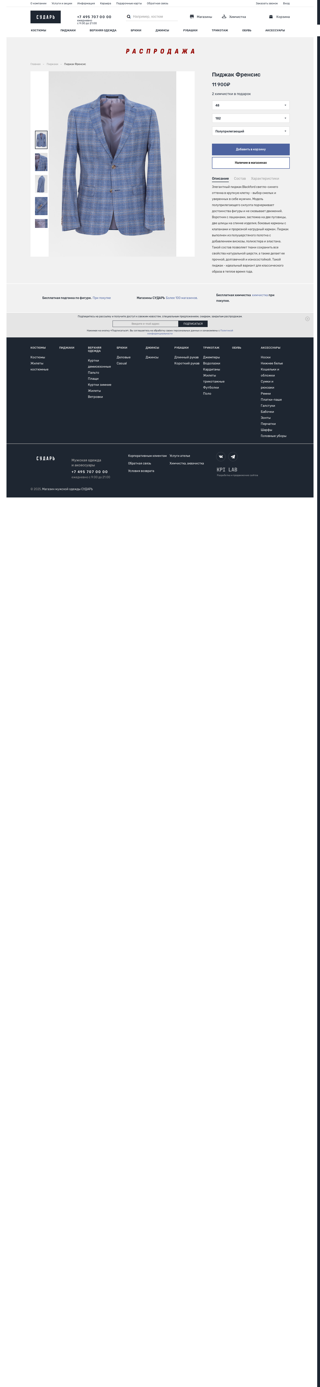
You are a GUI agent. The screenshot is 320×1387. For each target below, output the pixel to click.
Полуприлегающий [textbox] (229, 131)
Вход (286, 3)
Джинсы (162, 30)
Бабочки (267, 412)
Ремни (266, 394)
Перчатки (268, 424)
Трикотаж (220, 30)
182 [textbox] (218, 118)
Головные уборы (274, 436)
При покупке (102, 298)
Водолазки (211, 363)
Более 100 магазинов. (182, 298)
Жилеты (94, 391)
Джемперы (211, 357)
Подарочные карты (129, 3)
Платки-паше (271, 400)
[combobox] (251, 105)
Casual (122, 363)
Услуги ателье (180, 456)
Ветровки (95, 397)
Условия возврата (141, 471)
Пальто (93, 373)
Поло (207, 394)
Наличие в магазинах (251, 163)
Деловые (124, 357)
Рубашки (190, 30)
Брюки (136, 30)
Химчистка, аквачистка (187, 463)
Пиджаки (68, 30)
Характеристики (265, 178)
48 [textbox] (217, 105)
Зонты (266, 418)
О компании (38, 3)
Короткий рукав (186, 363)
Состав (240, 178)
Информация (86, 3)
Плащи (93, 379)
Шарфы (266, 430)
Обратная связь (157, 3)
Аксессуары (275, 30)
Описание (220, 178)
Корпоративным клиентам (147, 456)
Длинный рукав (186, 357)
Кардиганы (211, 369)
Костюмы (38, 30)
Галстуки (268, 406)
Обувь (246, 30)
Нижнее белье (272, 363)
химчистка (260, 295)
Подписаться (193, 323)
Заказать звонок (267, 3)
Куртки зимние (99, 385)
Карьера (105, 3)
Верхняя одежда (103, 30)
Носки (266, 357)
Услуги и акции (62, 3)
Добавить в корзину (251, 149)
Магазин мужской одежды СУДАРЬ (67, 489)
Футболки (211, 387)
